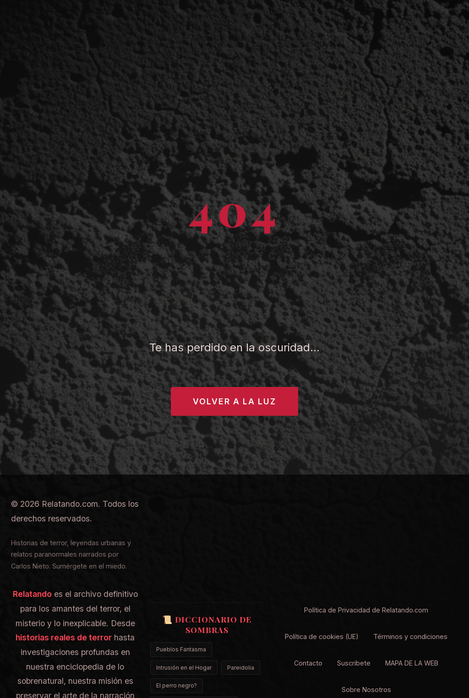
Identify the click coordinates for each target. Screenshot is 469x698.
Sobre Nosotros (366, 689)
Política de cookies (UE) (322, 636)
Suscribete (354, 663)
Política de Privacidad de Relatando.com (366, 610)
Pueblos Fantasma (181, 649)
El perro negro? (176, 685)
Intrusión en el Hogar (184, 667)
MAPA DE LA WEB (411, 663)
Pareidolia (240, 667)
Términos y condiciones (410, 636)
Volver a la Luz (234, 401)
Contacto (308, 663)
